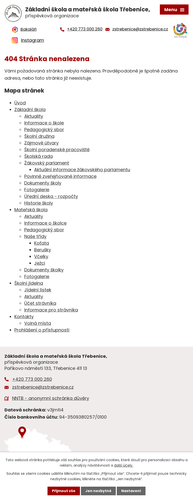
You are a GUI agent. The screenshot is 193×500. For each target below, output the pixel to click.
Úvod (20, 103)
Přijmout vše (63, 490)
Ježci (39, 263)
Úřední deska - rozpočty (51, 196)
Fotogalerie (36, 190)
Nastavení (131, 490)
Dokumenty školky (44, 270)
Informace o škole (44, 123)
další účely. (123, 465)
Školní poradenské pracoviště (57, 149)
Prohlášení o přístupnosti (41, 330)
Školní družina (39, 136)
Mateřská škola (31, 210)
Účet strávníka (40, 303)
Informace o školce (45, 223)
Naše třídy (35, 236)
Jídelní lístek (37, 290)
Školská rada (38, 156)
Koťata (41, 243)
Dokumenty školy (42, 183)
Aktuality (33, 116)
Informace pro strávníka (51, 310)
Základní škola (30, 109)
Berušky (42, 250)
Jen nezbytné (98, 490)
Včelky (41, 256)
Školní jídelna (28, 283)
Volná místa (37, 323)
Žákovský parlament (46, 163)
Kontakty (24, 316)
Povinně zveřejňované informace (60, 176)
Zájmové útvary (41, 143)
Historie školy (38, 203)
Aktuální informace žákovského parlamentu (82, 170)
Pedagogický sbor (44, 129)
